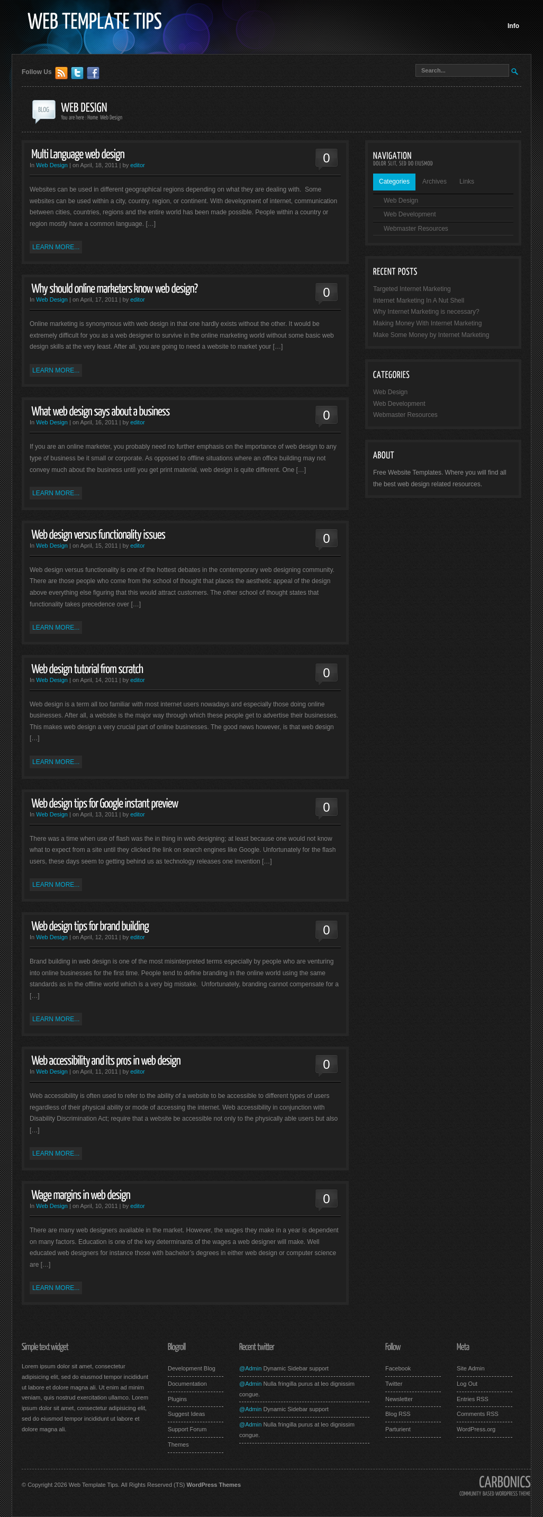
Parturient (398, 1429)
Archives (434, 181)
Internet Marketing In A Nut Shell (418, 300)
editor (137, 165)
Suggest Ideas (186, 1414)
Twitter (393, 1383)
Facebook (398, 1368)
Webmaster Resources (416, 228)
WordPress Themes (214, 1485)
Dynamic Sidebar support (295, 1368)
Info (513, 26)
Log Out (467, 1383)
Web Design (52, 165)
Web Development (410, 214)
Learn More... (55, 247)
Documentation (187, 1383)
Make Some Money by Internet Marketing (431, 335)
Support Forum (187, 1429)
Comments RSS (478, 1414)
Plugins (177, 1399)
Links (466, 181)
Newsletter (399, 1399)
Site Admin (471, 1368)
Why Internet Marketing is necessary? (426, 311)
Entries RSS (472, 1399)
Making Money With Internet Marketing (427, 323)
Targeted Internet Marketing (412, 289)
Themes (178, 1444)
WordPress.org (476, 1429)
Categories (394, 181)
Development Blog (191, 1368)
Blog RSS (398, 1414)
